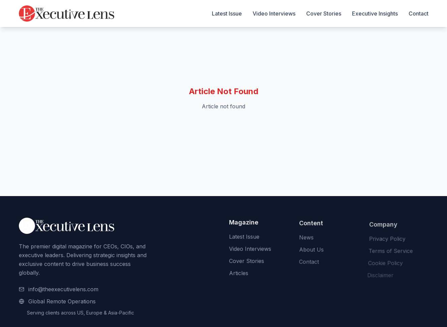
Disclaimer (379, 276)
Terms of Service (390, 252)
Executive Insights (375, 13)
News (306, 238)
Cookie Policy (384, 264)
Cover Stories (323, 13)
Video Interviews (274, 13)
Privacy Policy (386, 240)
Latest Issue (227, 13)
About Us (311, 250)
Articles (238, 273)
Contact (418, 13)
